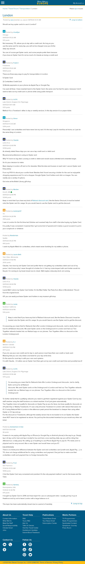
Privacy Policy (58, 562)
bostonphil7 (17, 211)
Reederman (14, 236)
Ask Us (25, 523)
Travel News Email (49, 518)
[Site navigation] (3, 2)
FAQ (24, 518)
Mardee (16, 189)
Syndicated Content (69, 523)
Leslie (15, 304)
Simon (15, 119)
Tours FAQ (26, 521)
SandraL (16, 485)
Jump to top (77, 504)
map (4, 549)
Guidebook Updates (30, 530)
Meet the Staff (8, 523)
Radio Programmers (69, 521)
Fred (15, 463)
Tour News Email (49, 521)
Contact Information (10, 518)
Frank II (15, 63)
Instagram (30, 544)
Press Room (66, 528)
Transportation (25, 9)
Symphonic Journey (69, 525)
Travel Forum (13, 9)
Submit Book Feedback (31, 532)
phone (10, 544)
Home (5, 9)
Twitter (30, 554)
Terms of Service (46, 562)
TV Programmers (68, 518)
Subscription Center (50, 523)
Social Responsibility (10, 525)
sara (11, 20)
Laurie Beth (17, 255)
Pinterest (24, 554)
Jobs (4, 530)
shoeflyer (16, 32)
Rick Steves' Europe (43, 2)
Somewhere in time (16, 427)
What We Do (7, 521)
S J (14, 342)
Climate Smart (8, 528)
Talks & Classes (28, 525)
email (4, 544)
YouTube (24, 549)
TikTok (30, 549)
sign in (76, 9)
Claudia (15, 140)
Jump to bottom (76, 20)
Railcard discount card (40, 200)
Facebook (24, 544)
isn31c (15, 99)
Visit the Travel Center (30, 528)
